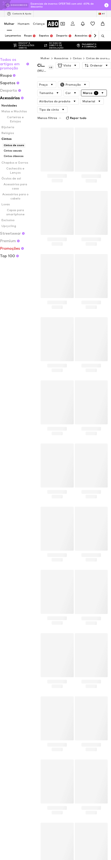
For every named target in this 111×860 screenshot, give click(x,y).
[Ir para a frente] (95, 35)
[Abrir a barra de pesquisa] (101, 36)
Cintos (77, 58)
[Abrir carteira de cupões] (62, 23)
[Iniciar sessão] (72, 23)
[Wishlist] (92, 23)
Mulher (9, 23)
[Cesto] (102, 23)
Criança (39, 23)
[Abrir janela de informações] (106, 5)
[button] (68, 65)
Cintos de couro (96, 58)
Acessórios (61, 58)
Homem (24, 23)
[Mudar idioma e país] (102, 13)
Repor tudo (80, 108)
